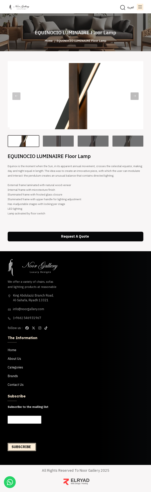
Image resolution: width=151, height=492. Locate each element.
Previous (16, 96)
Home (49, 41)
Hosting (85, 484)
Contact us (16, 384)
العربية (130, 7)
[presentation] (37, 440)
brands (13, 376)
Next (135, 96)
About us (14, 358)
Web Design (75, 484)
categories (15, 367)
